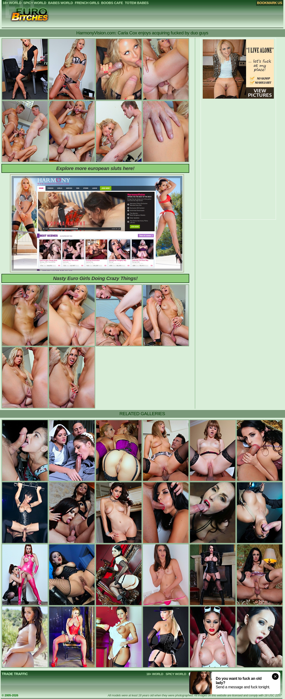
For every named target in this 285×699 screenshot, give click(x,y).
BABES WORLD (199, 674)
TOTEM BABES (269, 674)
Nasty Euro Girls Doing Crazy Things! (95, 278)
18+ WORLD (155, 674)
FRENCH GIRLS (224, 674)
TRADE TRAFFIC (15, 674)
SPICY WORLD (175, 674)
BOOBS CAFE (247, 674)
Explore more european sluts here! (95, 168)
